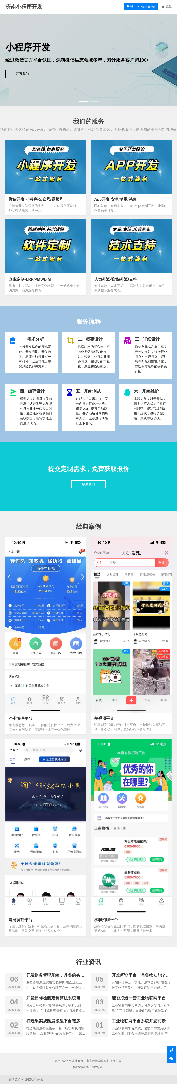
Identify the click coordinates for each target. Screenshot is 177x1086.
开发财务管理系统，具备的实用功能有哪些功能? (55, 980)
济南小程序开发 (23, 7)
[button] (83, 101)
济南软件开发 (74, 1063)
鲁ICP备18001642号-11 (88, 1069)
